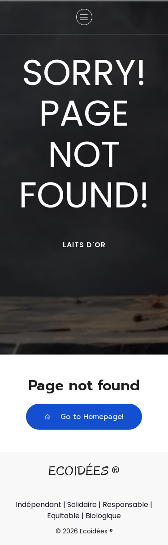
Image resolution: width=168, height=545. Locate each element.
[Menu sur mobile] (84, 17)
